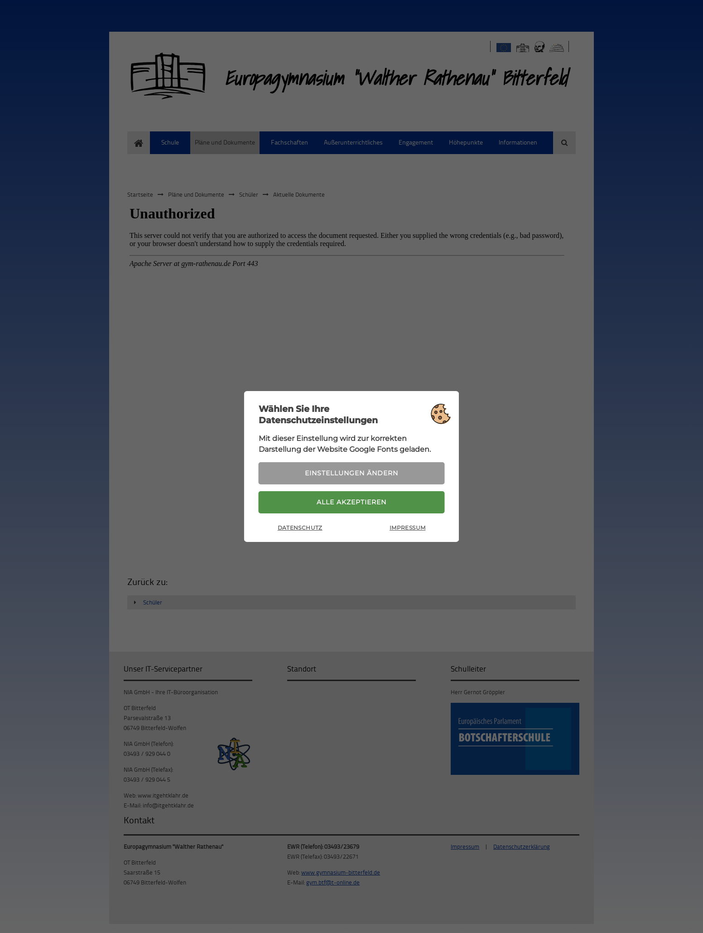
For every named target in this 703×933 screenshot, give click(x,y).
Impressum (407, 527)
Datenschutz (300, 527)
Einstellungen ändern (351, 473)
